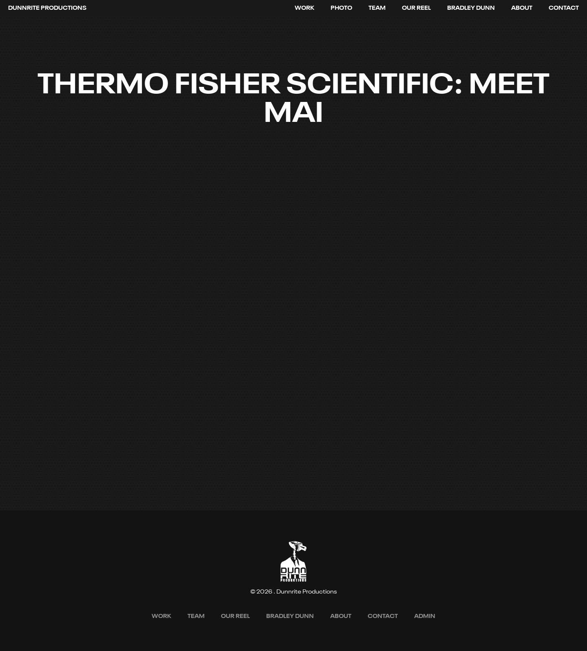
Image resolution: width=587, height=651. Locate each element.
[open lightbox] (416, 8)
